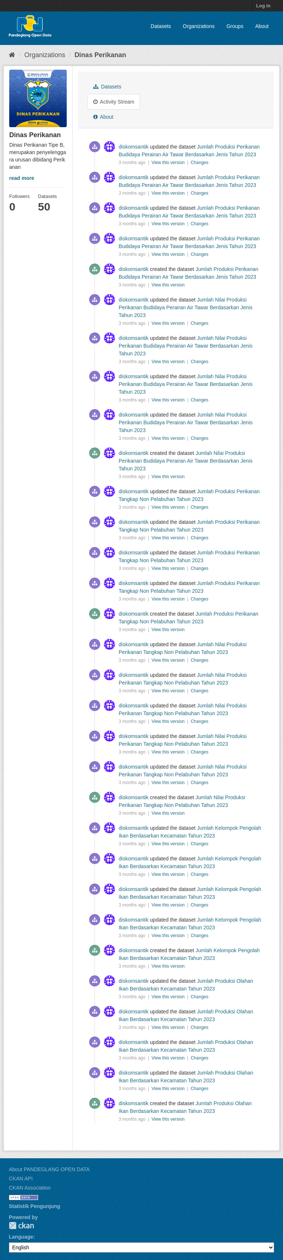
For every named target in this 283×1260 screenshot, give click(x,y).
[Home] (12, 55)
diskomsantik (134, 147)
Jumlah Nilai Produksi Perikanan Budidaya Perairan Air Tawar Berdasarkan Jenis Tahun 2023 (185, 307)
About (262, 26)
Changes (199, 162)
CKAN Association (30, 1188)
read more (21, 178)
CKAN (21, 1225)
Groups (234, 26)
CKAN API (21, 1178)
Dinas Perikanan (100, 55)
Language (21, 1237)
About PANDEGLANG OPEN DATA (49, 1169)
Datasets (161, 26)
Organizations (198, 26)
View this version (168, 162)
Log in (263, 5)
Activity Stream (113, 102)
